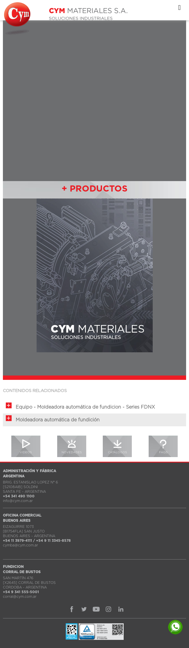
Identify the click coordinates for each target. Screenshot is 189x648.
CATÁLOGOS (117, 452)
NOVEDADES (72, 452)
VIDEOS (26, 452)
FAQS (163, 452)
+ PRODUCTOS (94, 189)
